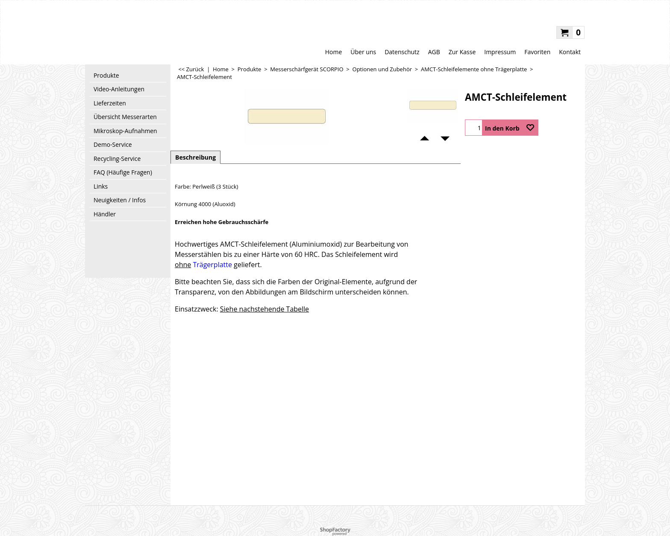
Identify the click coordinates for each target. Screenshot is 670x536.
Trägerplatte (212, 264)
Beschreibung (195, 157)
